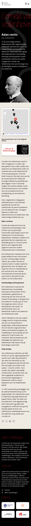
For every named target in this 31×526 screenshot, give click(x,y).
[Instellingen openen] (28, 4)
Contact (6, 490)
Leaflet (7, 133)
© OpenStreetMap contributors (22, 133)
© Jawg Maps (12, 133)
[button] (11, 122)
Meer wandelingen (9, 493)
